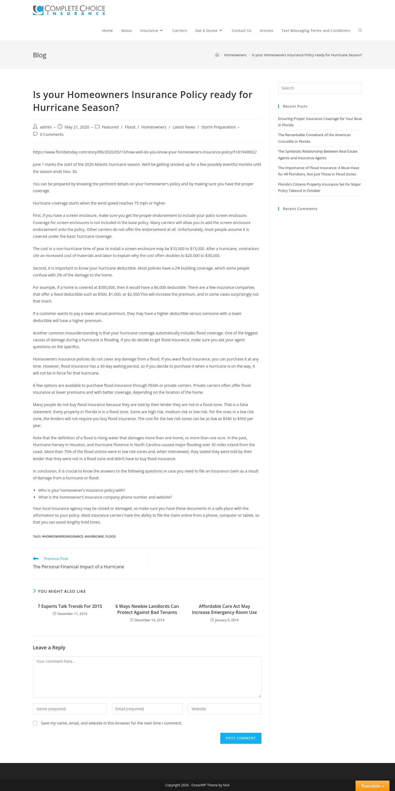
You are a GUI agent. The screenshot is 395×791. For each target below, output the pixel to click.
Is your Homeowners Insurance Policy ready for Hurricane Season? (307, 54)
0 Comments (52, 134)
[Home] (217, 54)
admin (46, 127)
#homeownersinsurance (62, 536)
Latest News (184, 127)
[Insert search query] (320, 88)
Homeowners (154, 127)
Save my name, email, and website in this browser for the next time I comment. (111, 723)
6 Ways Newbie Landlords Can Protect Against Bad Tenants (147, 609)
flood (110, 536)
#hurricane (94, 536)
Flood (130, 127)
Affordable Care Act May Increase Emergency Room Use (224, 609)
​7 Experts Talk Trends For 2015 (70, 606)
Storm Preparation (218, 127)
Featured (110, 127)
